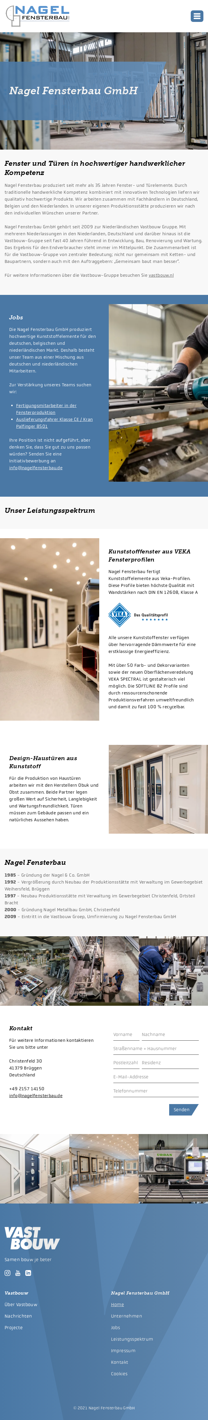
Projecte (14, 1327)
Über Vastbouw (21, 1304)
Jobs (115, 1327)
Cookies (119, 1373)
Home (117, 1304)
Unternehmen (126, 1316)
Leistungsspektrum (132, 1339)
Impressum (123, 1350)
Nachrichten (18, 1316)
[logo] (37, 16)
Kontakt (119, 1362)
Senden (182, 1109)
